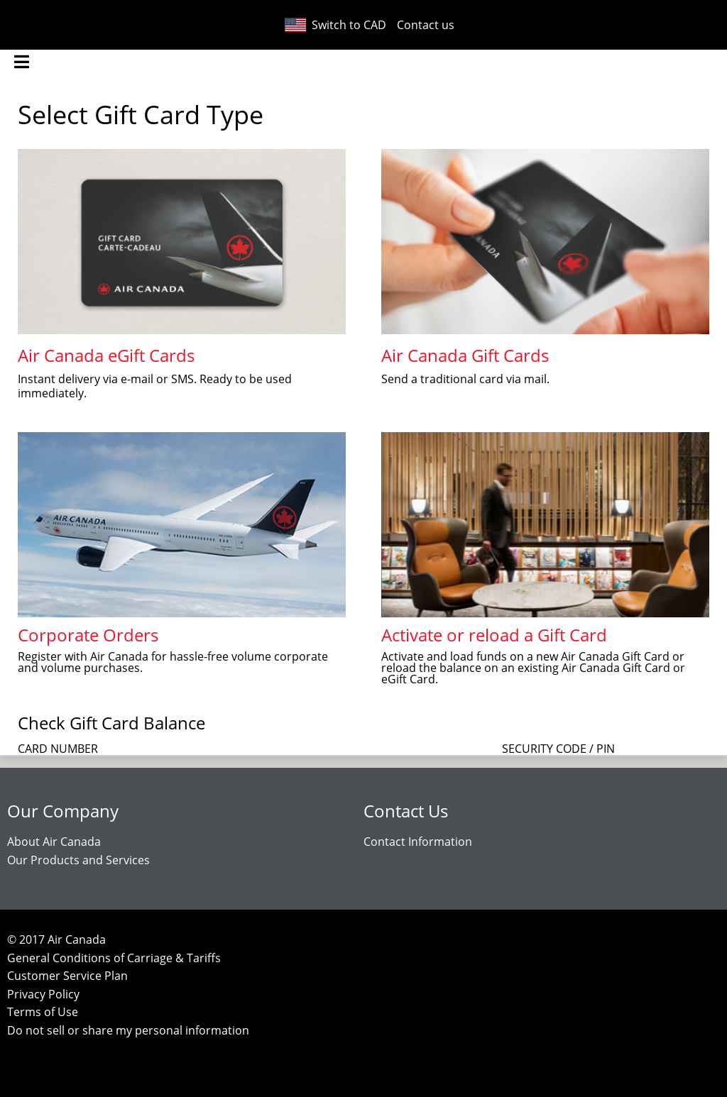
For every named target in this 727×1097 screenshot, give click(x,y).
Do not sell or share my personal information (128, 1030)
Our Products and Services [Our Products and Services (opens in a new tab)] (78, 860)
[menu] (21, 62)
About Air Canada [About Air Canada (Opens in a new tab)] (54, 841)
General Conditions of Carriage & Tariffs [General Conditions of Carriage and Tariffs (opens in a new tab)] (114, 958)
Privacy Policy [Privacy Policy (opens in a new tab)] (43, 994)
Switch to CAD (334, 25)
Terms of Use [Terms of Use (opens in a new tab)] (42, 1012)
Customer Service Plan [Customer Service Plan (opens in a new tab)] (67, 975)
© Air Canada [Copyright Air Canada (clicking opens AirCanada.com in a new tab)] (56, 939)
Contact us (425, 25)
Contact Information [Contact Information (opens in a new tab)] (418, 841)
